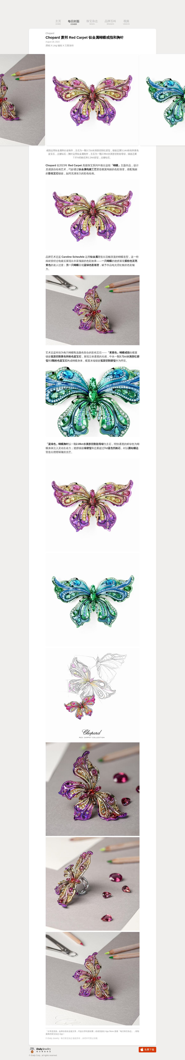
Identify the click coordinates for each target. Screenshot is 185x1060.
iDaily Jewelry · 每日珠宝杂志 (42, 1050)
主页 (58, 23)
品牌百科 (110, 23)
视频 (126, 23)
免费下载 (147, 1049)
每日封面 (73, 23)
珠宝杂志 (92, 23)
